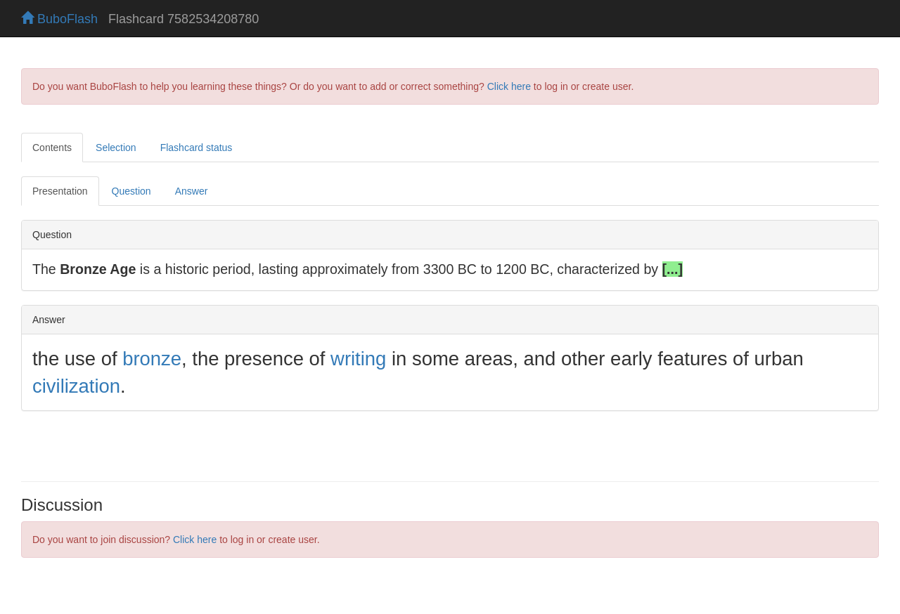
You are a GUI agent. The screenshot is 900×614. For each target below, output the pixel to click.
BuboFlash (59, 19)
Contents (52, 147)
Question (131, 191)
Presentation (60, 191)
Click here (509, 86)
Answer (191, 191)
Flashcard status (196, 147)
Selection (116, 147)
